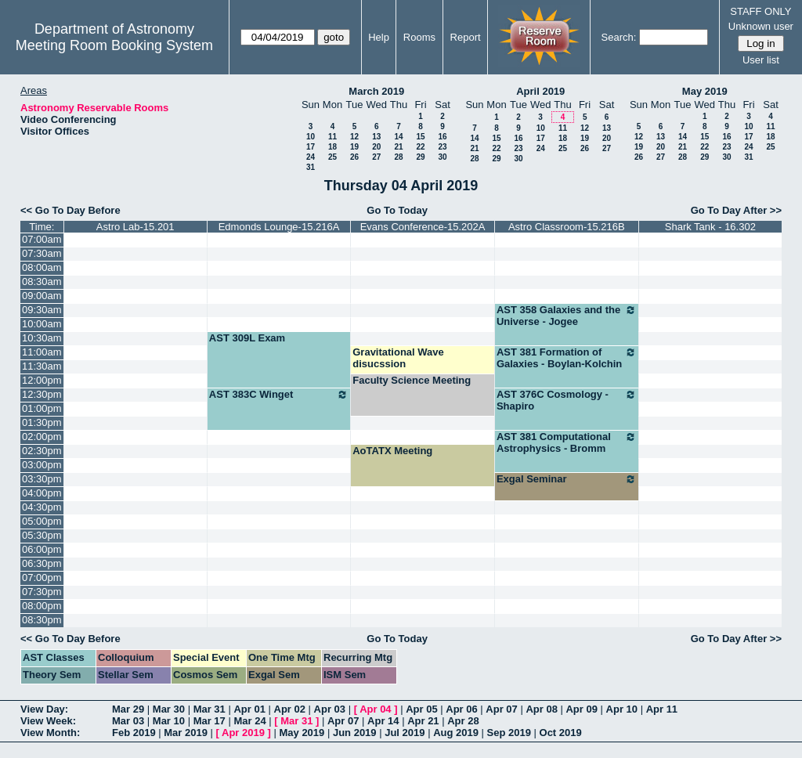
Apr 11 (661, 709)
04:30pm (42, 507)
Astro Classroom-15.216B (566, 227)
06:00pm (42, 549)
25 (332, 157)
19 (354, 147)
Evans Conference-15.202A (423, 227)
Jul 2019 (404, 732)
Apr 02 (289, 709)
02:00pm (42, 436)
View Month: (50, 732)
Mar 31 (209, 709)
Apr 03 (329, 709)
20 (376, 147)
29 (420, 157)
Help (378, 37)
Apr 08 (541, 709)
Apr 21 (423, 721)
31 (310, 167)
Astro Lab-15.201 (135, 227)
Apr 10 (622, 709)
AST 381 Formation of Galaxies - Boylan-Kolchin (567, 358)
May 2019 (705, 91)
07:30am (42, 253)
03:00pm (42, 465)
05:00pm (42, 521)
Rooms (419, 37)
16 (442, 136)
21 (398, 147)
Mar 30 (169, 709)
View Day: (44, 709)
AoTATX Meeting (392, 451)
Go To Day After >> (736, 210)
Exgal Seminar (567, 479)
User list (760, 60)
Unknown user (760, 26)
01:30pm (42, 422)
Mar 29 (128, 709)
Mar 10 (169, 721)
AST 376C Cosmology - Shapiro (567, 400)
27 (376, 157)
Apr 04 (375, 709)
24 (310, 157)
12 (354, 136)
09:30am (42, 310)
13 (376, 136)
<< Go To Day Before (70, 210)
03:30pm (42, 479)
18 (332, 147)
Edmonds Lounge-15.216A (279, 227)
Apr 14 (383, 721)
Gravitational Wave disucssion (398, 358)
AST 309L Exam (247, 338)
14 (398, 136)
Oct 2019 (561, 732)
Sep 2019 (509, 732)
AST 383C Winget (279, 394)
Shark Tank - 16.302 (710, 227)
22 (420, 147)
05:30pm (42, 535)
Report (465, 37)
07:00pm (42, 577)
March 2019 (376, 91)
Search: (619, 37)
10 (310, 136)
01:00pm (42, 408)
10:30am (42, 338)
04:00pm (42, 493)
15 (420, 136)
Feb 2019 (134, 732)
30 (442, 157)
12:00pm (42, 380)
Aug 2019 (456, 732)
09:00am (42, 295)
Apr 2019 (243, 732)
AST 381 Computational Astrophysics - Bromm (567, 442)
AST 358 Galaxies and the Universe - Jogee (567, 315)
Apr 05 (421, 709)
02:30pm (42, 451)
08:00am (42, 267)
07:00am (42, 239)
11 (332, 136)
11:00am (42, 352)
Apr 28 (463, 721)
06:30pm (42, 563)
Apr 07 (501, 709)
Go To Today (397, 210)
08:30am (42, 281)
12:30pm (42, 394)
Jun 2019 (355, 732)
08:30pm (42, 620)
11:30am (42, 366)
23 (442, 147)
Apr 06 (461, 709)
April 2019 (540, 91)
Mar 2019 (186, 732)
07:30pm (42, 591)
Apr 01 (249, 709)
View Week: (48, 721)
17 (310, 147)
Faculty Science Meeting (411, 380)
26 (354, 157)
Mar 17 (209, 721)
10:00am (42, 324)
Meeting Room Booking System (114, 45)
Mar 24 (249, 721)
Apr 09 (581, 709)
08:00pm (42, 606)
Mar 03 (128, 721)
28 (398, 157)
